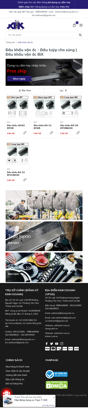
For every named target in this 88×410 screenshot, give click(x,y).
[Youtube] (57, 343)
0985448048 (41, 11)
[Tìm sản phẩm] (44, 35)
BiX (8, 122)
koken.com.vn (51, 336)
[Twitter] (52, 343)
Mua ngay (19, 78)
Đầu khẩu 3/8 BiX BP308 (16, 126)
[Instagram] (61, 343)
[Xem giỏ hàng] (74, 24)
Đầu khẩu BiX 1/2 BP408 (42, 126)
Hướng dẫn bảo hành (16, 375)
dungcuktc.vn (51, 328)
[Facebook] (47, 343)
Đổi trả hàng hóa (14, 383)
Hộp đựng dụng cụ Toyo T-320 (30, 400)
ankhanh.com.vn (62, 325)
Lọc (63, 90)
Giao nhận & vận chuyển (18, 370)
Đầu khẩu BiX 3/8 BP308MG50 (69, 126)
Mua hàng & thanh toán (17, 366)
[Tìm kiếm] (80, 34)
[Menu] (81, 25)
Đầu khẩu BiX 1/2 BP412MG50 (16, 173)
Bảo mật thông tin (15, 379)
